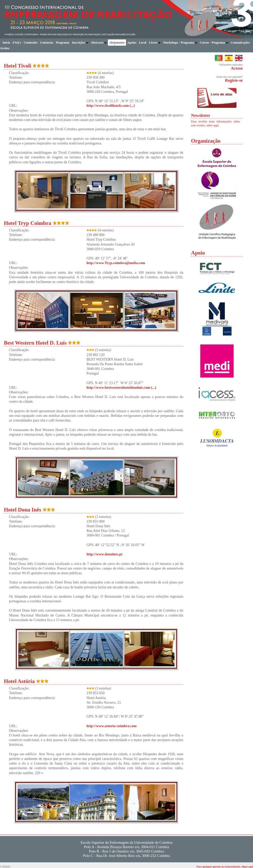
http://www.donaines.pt (104, 554)
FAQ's (17, 42)
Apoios (131, 42)
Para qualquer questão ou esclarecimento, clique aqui (225, 866)
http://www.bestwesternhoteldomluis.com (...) (121, 388)
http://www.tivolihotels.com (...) (110, 106)
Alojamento (117, 42)
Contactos (46, 42)
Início (6, 42)
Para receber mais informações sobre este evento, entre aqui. (215, 123)
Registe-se (234, 80)
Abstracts (99, 42)
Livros (155, 42)
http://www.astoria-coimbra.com (111, 726)
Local (142, 42)
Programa (62, 42)
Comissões (30, 42)
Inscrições (80, 42)
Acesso (237, 68)
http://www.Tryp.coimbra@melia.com (115, 263)
